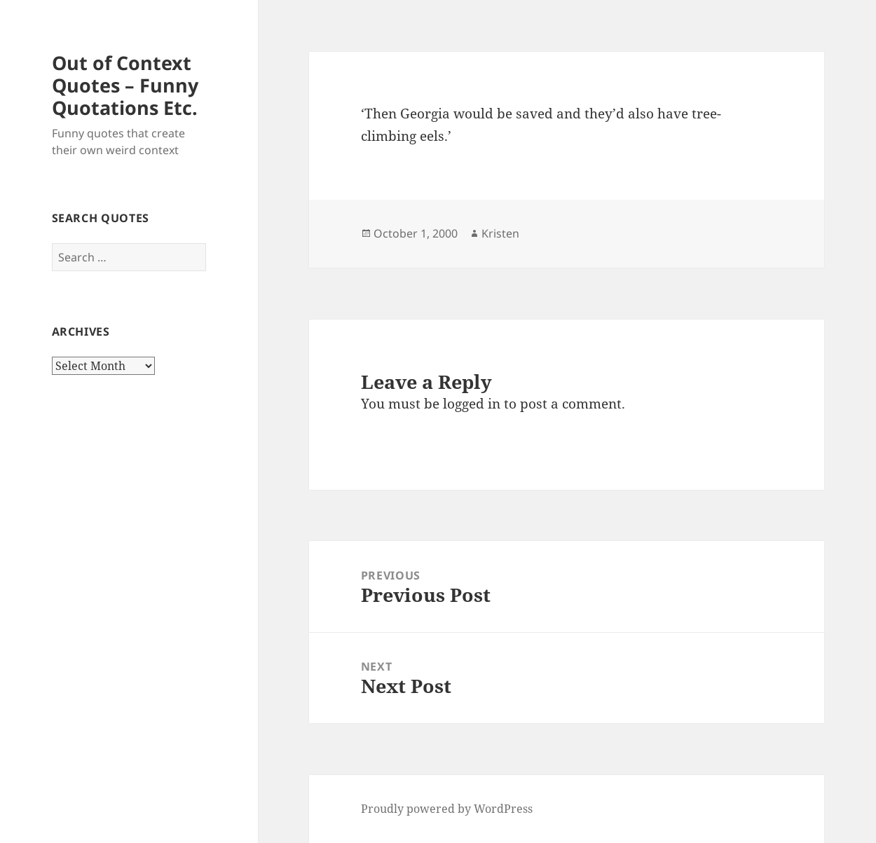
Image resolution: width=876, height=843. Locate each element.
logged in (471, 404)
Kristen (500, 233)
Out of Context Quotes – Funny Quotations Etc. (125, 85)
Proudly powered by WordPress (447, 808)
